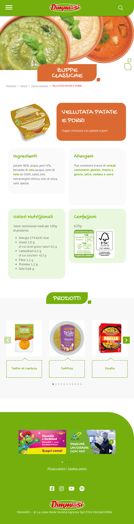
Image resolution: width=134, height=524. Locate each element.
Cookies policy (77, 469)
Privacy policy (56, 469)
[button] (53, 384)
